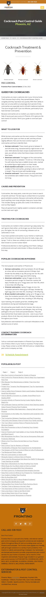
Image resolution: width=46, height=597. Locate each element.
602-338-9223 (32, 2)
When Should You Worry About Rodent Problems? (18, 480)
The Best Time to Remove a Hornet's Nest (15, 486)
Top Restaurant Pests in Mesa (11, 452)
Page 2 (13, 372)
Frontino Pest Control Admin (11, 87)
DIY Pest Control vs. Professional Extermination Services (20, 470)
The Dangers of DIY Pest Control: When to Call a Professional (22, 450)
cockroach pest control (15, 116)
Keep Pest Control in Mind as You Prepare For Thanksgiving (21, 473)
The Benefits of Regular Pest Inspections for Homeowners (21, 448)
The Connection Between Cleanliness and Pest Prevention (21, 418)
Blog (14, 38)
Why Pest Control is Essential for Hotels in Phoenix (18, 375)
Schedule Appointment (16, 354)
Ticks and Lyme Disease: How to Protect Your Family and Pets (22, 420)
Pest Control (8, 82)
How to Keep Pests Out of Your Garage (14, 493)
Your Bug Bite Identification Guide (12, 482)
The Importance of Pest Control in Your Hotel (16, 489)
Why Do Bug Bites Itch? (9, 477)
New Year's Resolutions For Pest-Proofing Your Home (19, 464)
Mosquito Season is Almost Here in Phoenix (16, 457)
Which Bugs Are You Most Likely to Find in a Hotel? (18, 466)
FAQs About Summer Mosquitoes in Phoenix (16, 495)
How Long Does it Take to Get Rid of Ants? (15, 491)
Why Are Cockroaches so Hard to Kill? (14, 455)
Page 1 (5, 372)
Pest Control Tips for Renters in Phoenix (15, 445)
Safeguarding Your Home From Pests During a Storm (19, 484)
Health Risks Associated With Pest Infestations (17, 468)
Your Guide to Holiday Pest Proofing (13, 475)
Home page (5, 38)
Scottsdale (15, 577)
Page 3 (20, 372)
